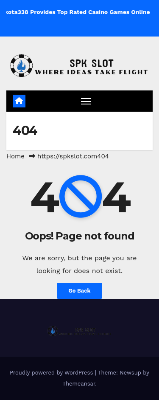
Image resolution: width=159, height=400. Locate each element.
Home (15, 156)
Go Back (80, 290)
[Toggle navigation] (86, 101)
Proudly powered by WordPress (52, 372)
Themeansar (78, 383)
